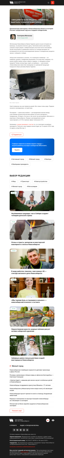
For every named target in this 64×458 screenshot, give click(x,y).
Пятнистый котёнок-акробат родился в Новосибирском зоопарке (29, 404)
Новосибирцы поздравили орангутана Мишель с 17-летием (30, 385)
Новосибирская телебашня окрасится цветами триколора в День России (30, 371)
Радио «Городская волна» (29, 425)
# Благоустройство (40, 181)
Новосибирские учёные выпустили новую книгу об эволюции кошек (31, 389)
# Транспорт (25, 181)
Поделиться (16, 134)
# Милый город (34, 159)
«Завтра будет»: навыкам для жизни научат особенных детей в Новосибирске (31, 381)
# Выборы (47, 159)
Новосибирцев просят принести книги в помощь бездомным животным (31, 394)
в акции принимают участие (25, 124)
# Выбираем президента (20, 164)
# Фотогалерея (32, 186)
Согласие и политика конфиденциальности (22, 446)
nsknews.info (24, 451)
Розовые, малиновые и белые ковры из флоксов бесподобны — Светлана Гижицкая (31, 376)
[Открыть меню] (52, 2)
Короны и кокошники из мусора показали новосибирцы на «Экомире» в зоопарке (29, 399)
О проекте (13, 425)
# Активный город (18, 159)
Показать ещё (17, 411)
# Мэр (14, 181)
